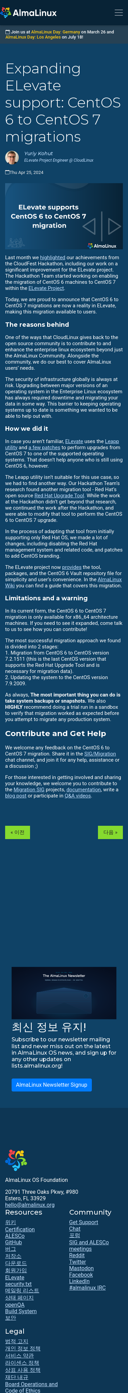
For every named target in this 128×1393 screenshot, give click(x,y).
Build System (21, 1311)
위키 (10, 1222)
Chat (75, 1229)
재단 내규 (16, 1377)
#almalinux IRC (87, 1288)
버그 (10, 1249)
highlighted (52, 257)
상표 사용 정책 (23, 1370)
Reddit (77, 1255)
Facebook (81, 1275)
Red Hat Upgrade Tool (59, 496)
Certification (20, 1229)
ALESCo (15, 1236)
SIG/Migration (100, 754)
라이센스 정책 (22, 1363)
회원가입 (16, 1270)
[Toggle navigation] (119, 12)
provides (72, 567)
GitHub (13, 1242)
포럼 (74, 1235)
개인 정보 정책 (23, 1348)
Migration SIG (29, 790)
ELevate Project (46, 288)
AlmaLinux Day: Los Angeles (33, 37)
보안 (10, 1318)
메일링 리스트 (22, 1290)
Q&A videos (78, 796)
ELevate (74, 441)
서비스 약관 (19, 1355)
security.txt (18, 1284)
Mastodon (81, 1268)
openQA (15, 1305)
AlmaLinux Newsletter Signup (51, 1085)
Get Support (83, 1222)
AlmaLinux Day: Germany (55, 31)
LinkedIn (79, 1281)
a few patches (44, 447)
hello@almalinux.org (30, 1205)
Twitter (77, 1262)
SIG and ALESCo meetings (89, 1245)
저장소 (13, 1256)
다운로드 (16, 1263)
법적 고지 (16, 1341)
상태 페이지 (19, 1297)
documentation (84, 790)
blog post (15, 796)
